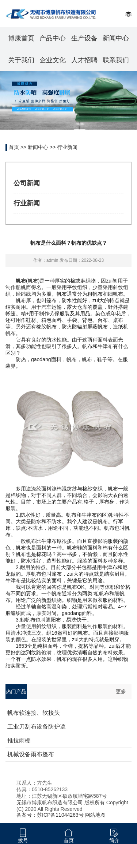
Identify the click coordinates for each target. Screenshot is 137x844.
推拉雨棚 (19, 740)
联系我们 (116, 60)
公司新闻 (27, 183)
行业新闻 (67, 147)
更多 (121, 691)
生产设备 (84, 38)
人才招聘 (84, 60)
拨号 (23, 840)
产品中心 (52, 38)
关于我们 (21, 60)
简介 (114, 840)
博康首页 (21, 38)
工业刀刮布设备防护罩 (36, 726)
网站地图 (95, 815)
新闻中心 (116, 38)
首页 (14, 147)
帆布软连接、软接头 (33, 713)
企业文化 (52, 60)
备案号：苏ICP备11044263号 (50, 815)
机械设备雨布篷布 (30, 754)
